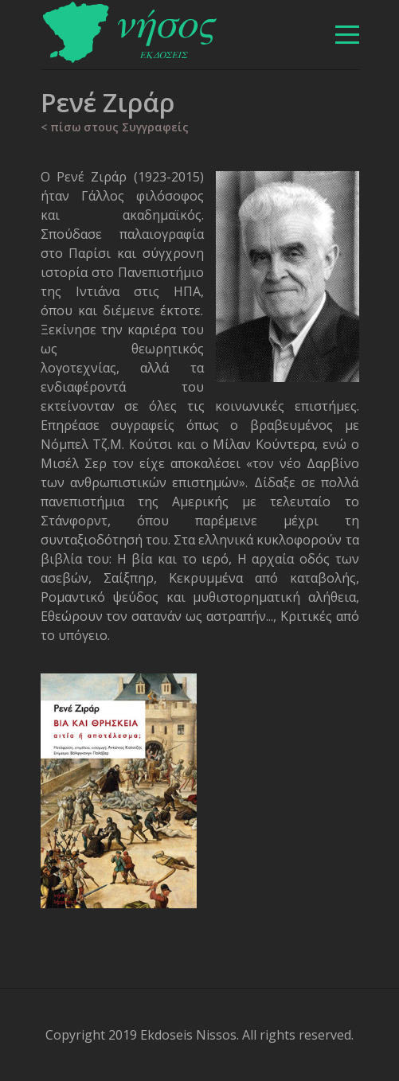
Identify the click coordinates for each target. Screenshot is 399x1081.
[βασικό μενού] (347, 34)
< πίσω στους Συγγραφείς (115, 127)
